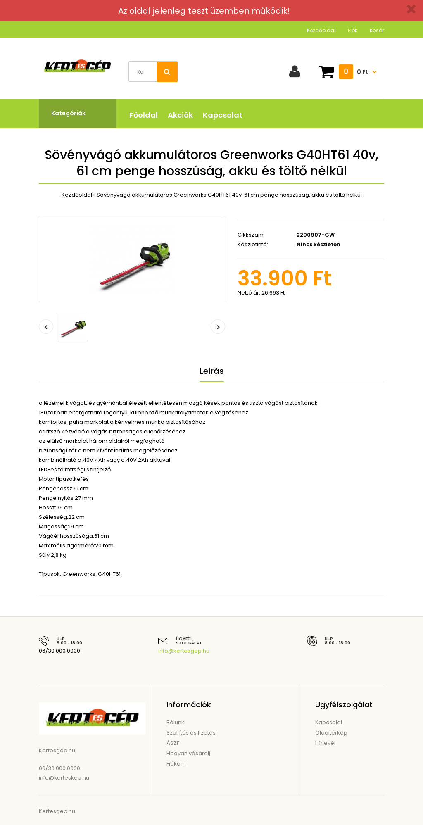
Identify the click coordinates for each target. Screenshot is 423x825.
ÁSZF (172, 743)
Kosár (377, 30)
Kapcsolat (328, 722)
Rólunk (175, 722)
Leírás (212, 371)
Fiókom (176, 764)
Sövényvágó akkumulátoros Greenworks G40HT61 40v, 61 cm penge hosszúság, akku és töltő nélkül (229, 195)
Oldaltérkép (331, 733)
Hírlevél (325, 743)
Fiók (352, 30)
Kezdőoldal (321, 30)
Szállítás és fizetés (191, 733)
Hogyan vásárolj (188, 753)
